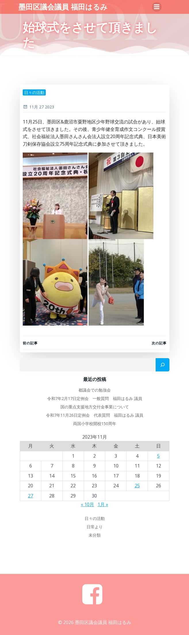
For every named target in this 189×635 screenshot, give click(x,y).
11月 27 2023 (38, 107)
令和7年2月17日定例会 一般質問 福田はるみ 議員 (94, 398)
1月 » (103, 504)
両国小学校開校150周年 (94, 423)
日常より (95, 526)
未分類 (95, 535)
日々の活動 (34, 92)
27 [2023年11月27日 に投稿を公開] (30, 496)
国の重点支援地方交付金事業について (94, 406)
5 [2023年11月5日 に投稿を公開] (158, 456)
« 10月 (87, 504)
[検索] (162, 364)
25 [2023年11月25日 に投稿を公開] (137, 485)
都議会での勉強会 (95, 390)
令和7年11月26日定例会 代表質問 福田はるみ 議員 (94, 415)
